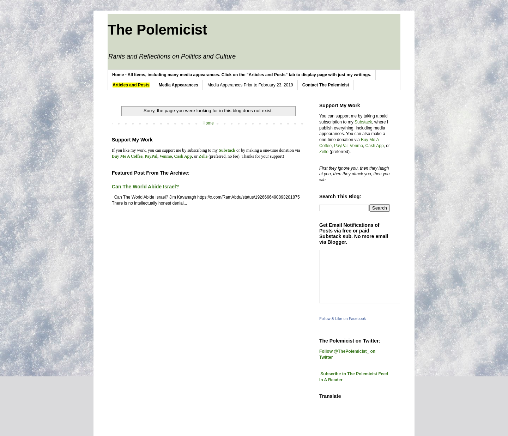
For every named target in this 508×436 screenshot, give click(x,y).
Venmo (356, 145)
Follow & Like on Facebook (342, 318)
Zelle (323, 151)
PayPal (340, 145)
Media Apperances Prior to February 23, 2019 (250, 85)
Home (208, 123)
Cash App (374, 145)
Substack (363, 122)
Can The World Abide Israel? (145, 186)
